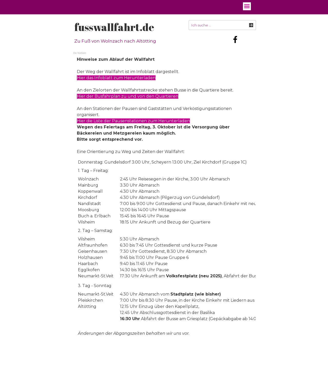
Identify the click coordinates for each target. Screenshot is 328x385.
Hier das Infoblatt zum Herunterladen (116, 77)
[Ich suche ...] (222, 25)
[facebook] (235, 39)
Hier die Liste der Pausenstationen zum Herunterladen (133, 120)
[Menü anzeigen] (247, 6)
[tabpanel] (164, 105)
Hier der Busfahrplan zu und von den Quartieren (127, 96)
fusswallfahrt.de (114, 27)
